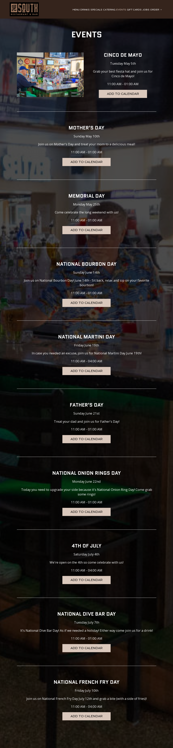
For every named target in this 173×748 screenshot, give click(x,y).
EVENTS (121, 9)
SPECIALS (96, 9)
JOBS (145, 9)
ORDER (156, 9)
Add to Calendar (123, 94)
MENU (76, 9)
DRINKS (85, 9)
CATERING (109, 9)
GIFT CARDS (134, 9)
